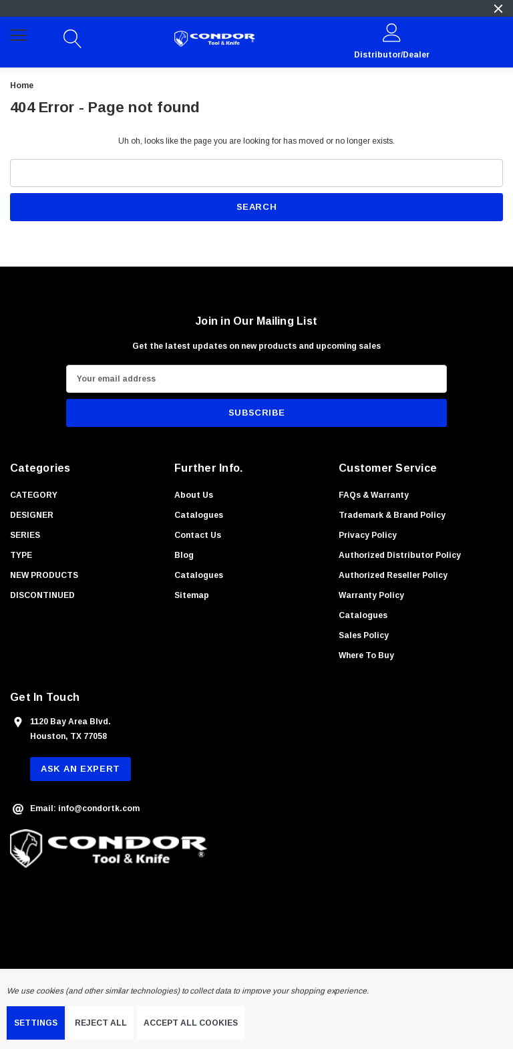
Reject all (101, 1023)
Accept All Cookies (191, 1023)
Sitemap (191, 595)
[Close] (498, 9)
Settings (35, 1023)
